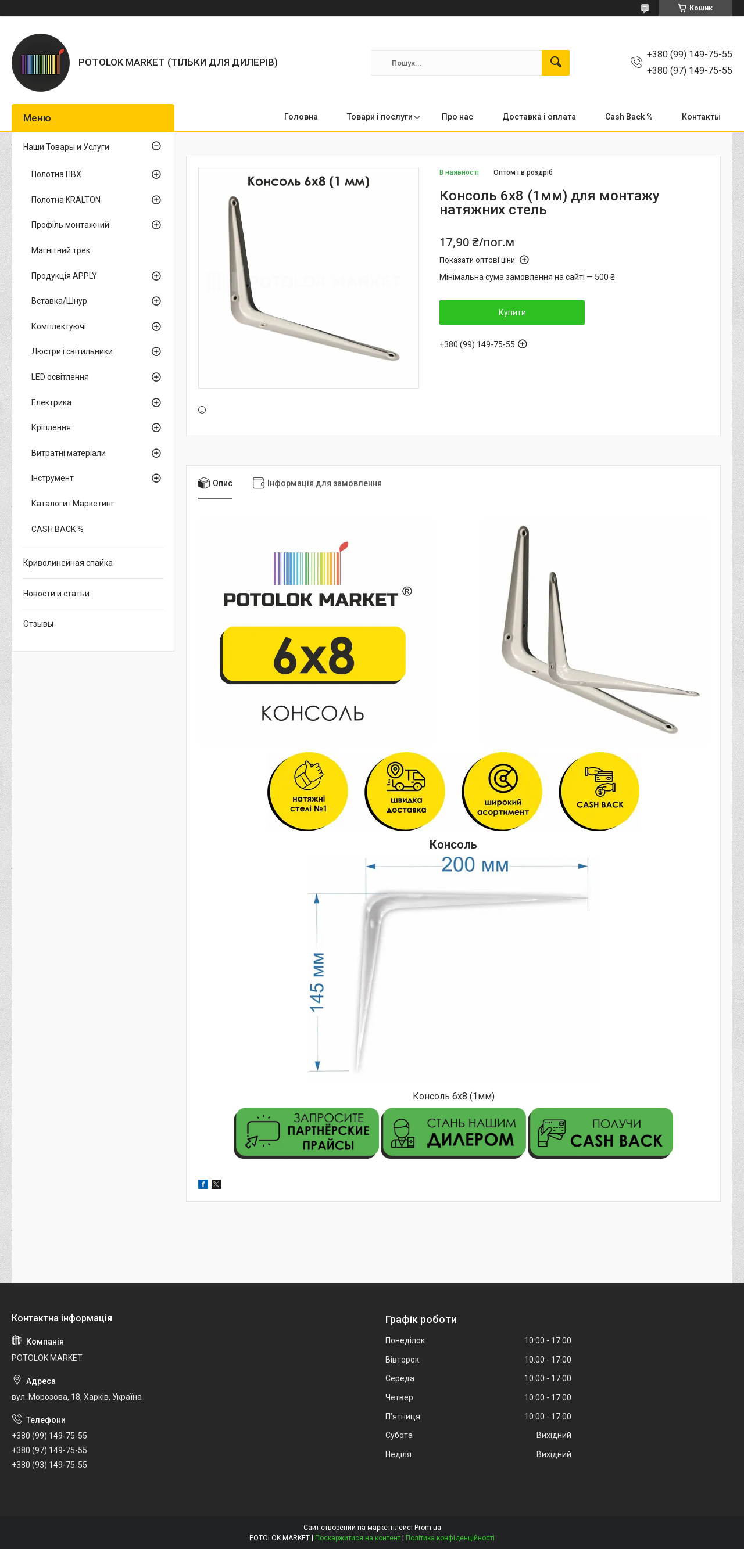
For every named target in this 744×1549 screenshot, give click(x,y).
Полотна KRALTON (66, 199)
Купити (512, 312)
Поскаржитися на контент (357, 1538)
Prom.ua (427, 1527)
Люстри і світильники (72, 351)
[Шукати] (556, 63)
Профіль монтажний (70, 224)
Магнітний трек (60, 250)
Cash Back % (629, 116)
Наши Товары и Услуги (66, 147)
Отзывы (38, 623)
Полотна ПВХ (56, 174)
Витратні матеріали (68, 453)
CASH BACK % (57, 529)
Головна (301, 116)
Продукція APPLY (64, 276)
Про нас (457, 116)
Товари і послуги (380, 116)
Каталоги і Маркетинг (73, 503)
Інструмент (52, 478)
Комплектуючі (58, 326)
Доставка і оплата (539, 116)
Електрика (51, 402)
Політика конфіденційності (450, 1538)
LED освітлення (60, 377)
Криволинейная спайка (68, 562)
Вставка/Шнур (59, 301)
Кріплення (51, 427)
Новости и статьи (56, 593)
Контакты (701, 116)
